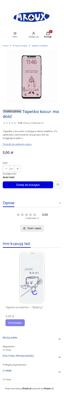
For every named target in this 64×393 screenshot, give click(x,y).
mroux (6, 45)
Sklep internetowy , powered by (28, 388)
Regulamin (9, 346)
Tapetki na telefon (40, 45)
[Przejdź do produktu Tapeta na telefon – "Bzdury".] (32, 277)
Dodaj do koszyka (28, 185)
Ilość (5, 162)
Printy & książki (20, 45)
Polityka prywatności (14, 364)
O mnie (7, 349)
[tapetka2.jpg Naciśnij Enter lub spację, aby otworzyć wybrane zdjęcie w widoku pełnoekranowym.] (32, 77)
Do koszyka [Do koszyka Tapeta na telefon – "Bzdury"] (15, 322)
